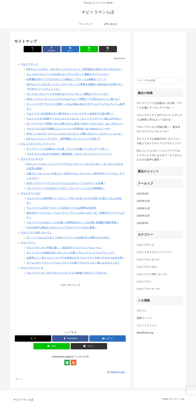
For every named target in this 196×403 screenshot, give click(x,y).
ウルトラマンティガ (31, 267)
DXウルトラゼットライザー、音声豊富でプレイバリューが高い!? (63, 138)
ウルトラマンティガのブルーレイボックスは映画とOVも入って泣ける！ (67, 272)
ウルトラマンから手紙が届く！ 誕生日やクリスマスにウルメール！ (64, 247)
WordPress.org (145, 332)
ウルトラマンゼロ (30, 193)
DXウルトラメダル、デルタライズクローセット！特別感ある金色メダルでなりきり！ (74, 69)
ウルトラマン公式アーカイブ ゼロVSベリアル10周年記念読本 (61, 207)
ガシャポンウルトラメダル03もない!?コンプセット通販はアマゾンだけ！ (67, 74)
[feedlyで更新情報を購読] (67, 362)
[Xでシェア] (33, 49)
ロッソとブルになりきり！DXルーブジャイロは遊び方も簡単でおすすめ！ (68, 237)
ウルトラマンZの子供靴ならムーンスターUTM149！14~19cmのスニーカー (68, 128)
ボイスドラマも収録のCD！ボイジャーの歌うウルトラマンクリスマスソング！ (71, 252)
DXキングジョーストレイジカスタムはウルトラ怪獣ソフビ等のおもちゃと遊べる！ (73, 99)
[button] (108, 49)
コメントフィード (147, 325)
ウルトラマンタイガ (31, 159)
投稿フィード (144, 318)
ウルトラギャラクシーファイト (38, 143)
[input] (159, 80)
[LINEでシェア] (89, 49)
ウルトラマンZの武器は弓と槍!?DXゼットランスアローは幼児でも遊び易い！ (70, 113)
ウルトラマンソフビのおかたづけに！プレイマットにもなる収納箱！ (65, 188)
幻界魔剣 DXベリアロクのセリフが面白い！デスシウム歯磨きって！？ (66, 79)
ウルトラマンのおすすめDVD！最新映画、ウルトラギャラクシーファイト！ (69, 154)
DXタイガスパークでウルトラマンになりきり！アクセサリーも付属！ (66, 183)
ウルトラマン (28, 242)
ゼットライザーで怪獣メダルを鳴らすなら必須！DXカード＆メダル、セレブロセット (74, 123)
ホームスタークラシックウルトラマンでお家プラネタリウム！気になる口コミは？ (73, 262)
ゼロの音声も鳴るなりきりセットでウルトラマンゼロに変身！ (61, 227)
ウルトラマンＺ (29, 64)
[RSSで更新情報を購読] (73, 362)
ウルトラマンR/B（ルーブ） (36, 232)
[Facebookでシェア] (51, 49)
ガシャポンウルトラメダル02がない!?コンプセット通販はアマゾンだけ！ (67, 94)
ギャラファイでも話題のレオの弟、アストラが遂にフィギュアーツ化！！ (68, 149)
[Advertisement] (70, 307)
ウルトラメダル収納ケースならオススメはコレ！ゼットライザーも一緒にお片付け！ (74, 118)
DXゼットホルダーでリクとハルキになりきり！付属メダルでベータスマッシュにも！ (74, 133)
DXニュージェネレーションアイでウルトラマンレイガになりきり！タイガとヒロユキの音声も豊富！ (159, 155)
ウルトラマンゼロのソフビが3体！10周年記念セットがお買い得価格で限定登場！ (72, 222)
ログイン (142, 310)
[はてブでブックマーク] (70, 49)
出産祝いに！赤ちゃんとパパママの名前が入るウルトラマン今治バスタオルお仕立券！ (75, 257)
